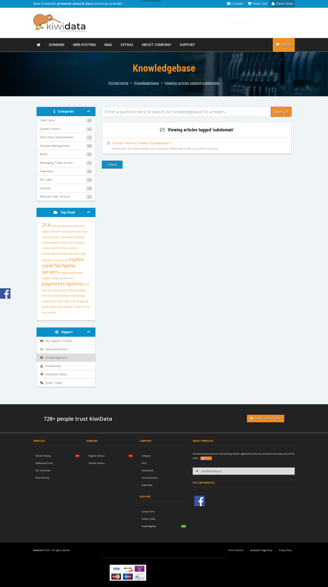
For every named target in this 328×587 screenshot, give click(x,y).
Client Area (282, 3)
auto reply (81, 231)
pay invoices (66, 278)
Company (146, 455)
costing (79, 242)
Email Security (42, 477)
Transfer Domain (96, 463)
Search (281, 111)
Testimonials (148, 470)
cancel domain (50, 237)
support (68, 307)
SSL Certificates (42, 470)
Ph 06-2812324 (237, 22)
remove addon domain (55, 295)
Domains (56, 44)
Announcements (150, 477)
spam (45, 307)
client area (68, 242)
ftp (71, 253)
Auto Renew (67, 231)
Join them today (265, 419)
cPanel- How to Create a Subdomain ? (196, 146)
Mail (108, 44)
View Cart (257, 3)
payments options (63, 283)
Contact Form (148, 511)
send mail (70, 301)
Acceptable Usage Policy (261, 550)
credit (54, 248)
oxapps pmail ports (71, 272)
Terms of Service (235, 550)
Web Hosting (84, 44)
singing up (83, 301)
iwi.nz (77, 253)
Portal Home (118, 83)
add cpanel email (61, 226)
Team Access (82, 307)
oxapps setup (50, 278)
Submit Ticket (148, 518)
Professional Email (44, 463)
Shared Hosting (42, 455)
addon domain (51, 231)
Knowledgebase (277, 22)
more (206, 458)
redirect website (76, 290)
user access (49, 312)
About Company (156, 44)
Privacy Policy (285, 550)
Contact (235, 3)
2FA (46, 224)
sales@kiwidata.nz (208, 470)
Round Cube (56, 301)
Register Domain (96, 455)
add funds (79, 226)
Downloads (147, 485)
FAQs (144, 463)
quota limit (59, 290)
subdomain (56, 307)
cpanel (46, 248)
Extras (127, 44)
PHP (87, 284)
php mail (47, 290)
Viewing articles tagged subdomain (192, 83)
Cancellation (67, 237)
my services (61, 260)
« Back (112, 164)
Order (284, 44)
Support (187, 44)
